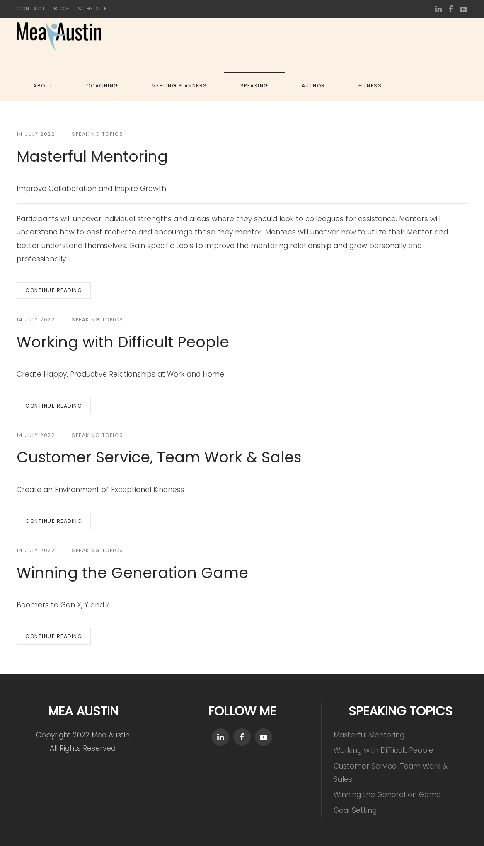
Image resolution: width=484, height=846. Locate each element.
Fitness (370, 85)
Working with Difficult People (123, 342)
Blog (62, 8)
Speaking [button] (254, 85)
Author (313, 85)
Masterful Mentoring (92, 156)
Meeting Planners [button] (179, 85)
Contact (31, 8)
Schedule (92, 8)
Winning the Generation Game (132, 572)
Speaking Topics (97, 134)
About (43, 85)
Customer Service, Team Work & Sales (159, 457)
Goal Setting (355, 810)
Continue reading (53, 290)
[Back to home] (59, 36)
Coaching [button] (102, 85)
